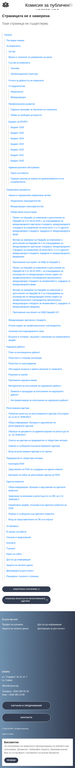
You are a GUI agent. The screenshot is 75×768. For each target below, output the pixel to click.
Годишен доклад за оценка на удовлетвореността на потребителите (37, 180)
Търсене (10, 548)
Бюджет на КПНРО (18, 122)
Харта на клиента (19, 173)
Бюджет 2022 (17, 149)
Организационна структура (24, 74)
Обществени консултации (24, 212)
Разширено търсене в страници (22, 576)
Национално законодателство (26, 201)
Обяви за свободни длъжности (26, 115)
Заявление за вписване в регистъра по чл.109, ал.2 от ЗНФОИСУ (35, 498)
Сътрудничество (16, 86)
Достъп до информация (18, 559)
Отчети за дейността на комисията (26, 80)
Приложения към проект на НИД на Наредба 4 (36, 262)
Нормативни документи (18, 190)
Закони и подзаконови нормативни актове (29, 195)
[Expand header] (71, 5)
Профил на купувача (12, 624)
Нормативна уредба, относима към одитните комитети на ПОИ (37, 507)
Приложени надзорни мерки (22, 380)
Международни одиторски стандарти (27, 320)
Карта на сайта (14, 554)
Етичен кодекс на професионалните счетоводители (34, 325)
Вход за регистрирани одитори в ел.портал (30, 451)
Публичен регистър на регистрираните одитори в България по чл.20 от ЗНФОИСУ (38, 415)
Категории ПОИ (16, 464)
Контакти (10, 543)
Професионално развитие (21, 104)
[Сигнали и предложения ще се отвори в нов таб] (37, 705)
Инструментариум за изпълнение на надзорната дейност (39, 400)
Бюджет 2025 (17, 133)
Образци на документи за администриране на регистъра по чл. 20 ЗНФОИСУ (38, 433)
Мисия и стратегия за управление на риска (30, 57)
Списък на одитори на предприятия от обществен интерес (38, 440)
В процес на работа (16, 532)
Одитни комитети (15, 481)
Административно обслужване (23, 167)
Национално (17, 92)
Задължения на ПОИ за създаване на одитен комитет (35, 469)
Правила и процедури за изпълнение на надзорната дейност (37, 393)
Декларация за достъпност (20, 571)
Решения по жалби (18, 374)
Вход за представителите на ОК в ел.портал (30, 519)
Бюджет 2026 (17, 127)
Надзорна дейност (15, 347)
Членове (15, 68)
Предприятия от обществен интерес (24, 458)
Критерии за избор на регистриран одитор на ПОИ (34, 475)
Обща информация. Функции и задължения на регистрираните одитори (32, 424)
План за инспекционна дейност (24, 352)
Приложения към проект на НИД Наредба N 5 (36, 312)
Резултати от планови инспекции (25, 358)
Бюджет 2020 (17, 161)
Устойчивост (12, 526)
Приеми (11, 760)
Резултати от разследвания (22, 363)
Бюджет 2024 (17, 138)
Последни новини (15, 40)
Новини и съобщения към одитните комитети (31, 514)
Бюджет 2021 (17, 155)
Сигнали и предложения (18, 537)
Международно (18, 97)
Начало (8, 35)
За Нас (12, 51)
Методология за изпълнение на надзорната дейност (34, 386)
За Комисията (13, 46)
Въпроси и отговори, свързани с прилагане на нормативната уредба (39, 338)
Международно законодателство (27, 206)
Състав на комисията (19, 63)
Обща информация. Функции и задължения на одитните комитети (37, 489)
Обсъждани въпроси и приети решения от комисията (35, 369)
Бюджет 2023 (17, 144)
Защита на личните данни (19, 565)
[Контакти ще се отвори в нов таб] (37, 717)
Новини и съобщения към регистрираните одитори (34, 446)
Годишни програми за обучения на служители (34, 109)
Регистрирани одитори (17, 408)
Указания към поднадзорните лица (26, 331)
